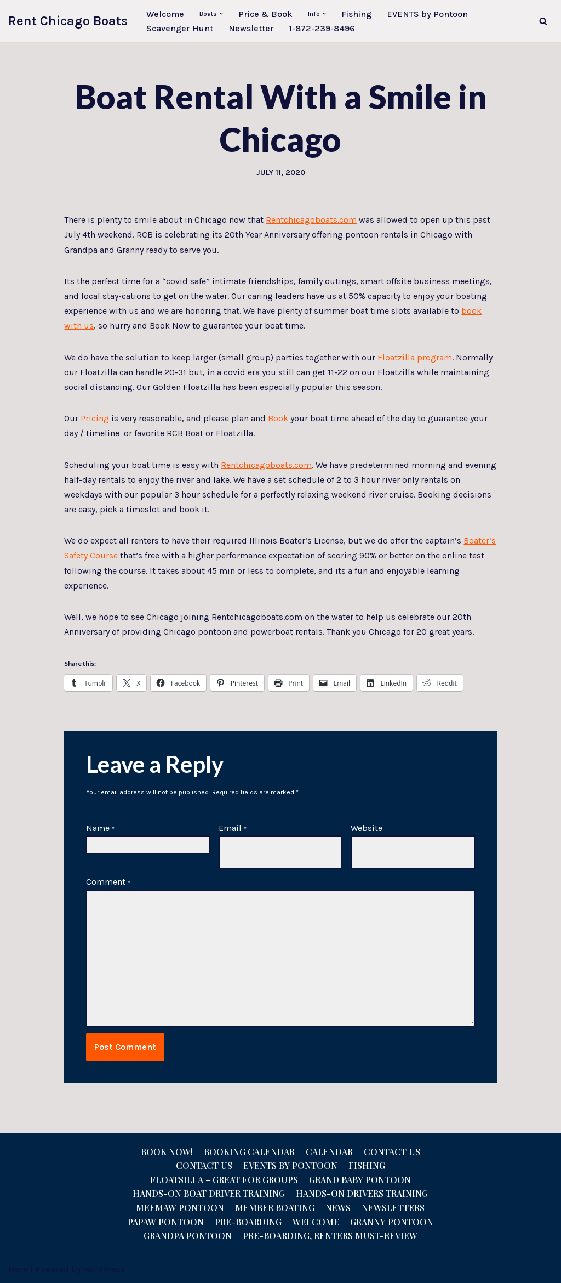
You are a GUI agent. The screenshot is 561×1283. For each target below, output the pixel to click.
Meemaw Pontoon (180, 1207)
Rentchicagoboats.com (311, 219)
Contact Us (392, 1151)
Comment (108, 882)
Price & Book (265, 14)
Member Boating (274, 1207)
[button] (221, 13)
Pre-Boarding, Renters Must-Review (330, 1235)
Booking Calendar (249, 1151)
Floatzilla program (414, 357)
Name (100, 828)
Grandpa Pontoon (188, 1235)
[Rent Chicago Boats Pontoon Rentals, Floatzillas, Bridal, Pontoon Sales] (68, 21)
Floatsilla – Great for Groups (224, 1179)
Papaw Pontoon (166, 1222)
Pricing (95, 418)
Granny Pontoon (391, 1222)
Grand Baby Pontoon (360, 1179)
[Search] (543, 21)
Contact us (204, 1165)
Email (233, 828)
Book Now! (167, 1151)
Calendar (329, 1151)
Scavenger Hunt (179, 28)
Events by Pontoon (290, 1165)
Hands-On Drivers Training (362, 1193)
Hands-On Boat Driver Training (209, 1193)
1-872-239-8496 (321, 28)
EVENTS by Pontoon (427, 14)
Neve (18, 1269)
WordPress (104, 1269)
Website (366, 828)
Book (278, 418)
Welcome (165, 14)
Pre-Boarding (248, 1222)
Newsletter (251, 28)
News (338, 1207)
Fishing (356, 14)
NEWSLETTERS (393, 1207)
